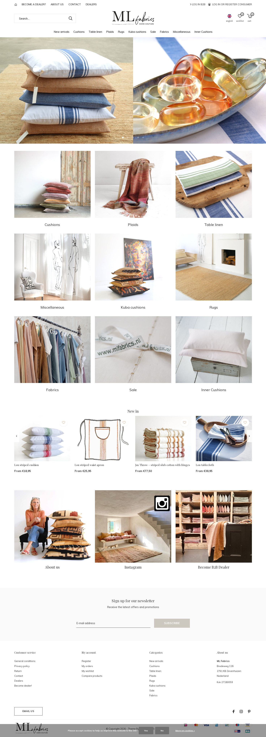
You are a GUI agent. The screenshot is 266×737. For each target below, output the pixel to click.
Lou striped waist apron (89, 465)
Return (18, 671)
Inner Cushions (203, 31)
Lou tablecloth (205, 465)
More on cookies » (185, 730)
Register (86, 661)
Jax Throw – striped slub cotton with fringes (162, 465)
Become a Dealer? (34, 4)
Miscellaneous (181, 31)
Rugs (121, 31)
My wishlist (88, 671)
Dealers (91, 4)
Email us (28, 711)
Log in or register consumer (230, 4)
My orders (87, 666)
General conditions (24, 661)
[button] (122, 137)
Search (71, 18)
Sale (153, 31)
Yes (146, 730)
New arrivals (61, 31)
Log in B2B (197, 4)
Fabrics (164, 31)
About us (57, 4)
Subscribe (172, 623)
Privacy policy (22, 666)
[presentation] (16, 436)
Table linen (95, 31)
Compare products (92, 675)
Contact (75, 4)
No (162, 730)
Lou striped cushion (26, 465)
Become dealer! (23, 685)
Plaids (110, 31)
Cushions (79, 31)
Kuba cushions (137, 31)
